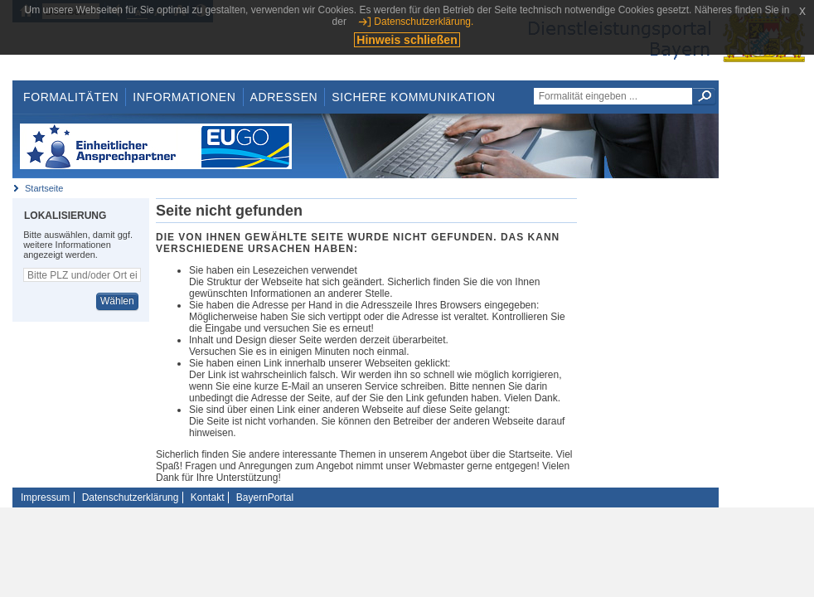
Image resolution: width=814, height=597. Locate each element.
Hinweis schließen (406, 39)
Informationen (184, 97)
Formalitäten (71, 97)
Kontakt (208, 497)
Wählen (117, 301)
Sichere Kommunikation (414, 97)
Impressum (45, 497)
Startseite (44, 188)
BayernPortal (264, 497)
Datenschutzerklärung (130, 497)
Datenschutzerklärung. (423, 21)
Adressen (284, 97)
